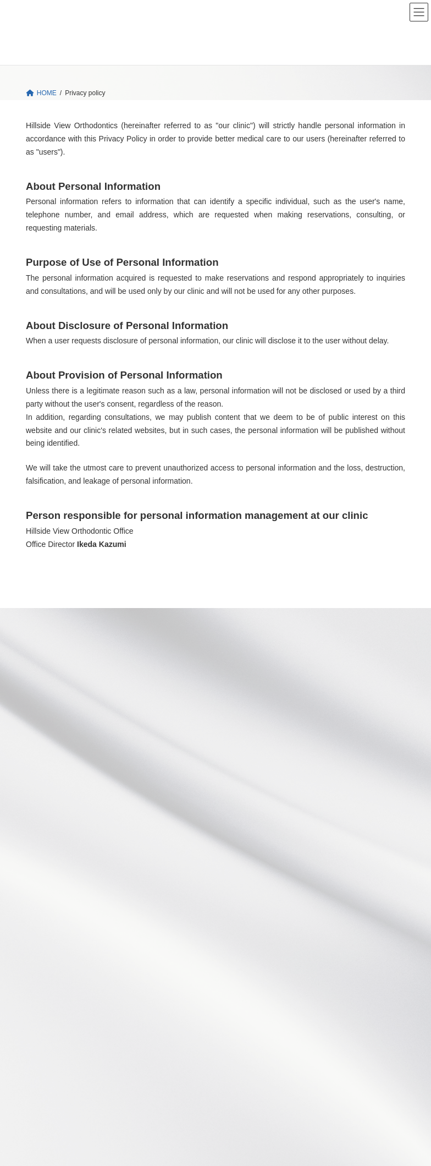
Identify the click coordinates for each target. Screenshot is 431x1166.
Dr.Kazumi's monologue (67, 1021)
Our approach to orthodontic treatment (293, 709)
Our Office (47, 934)
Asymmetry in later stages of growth (296, 884)
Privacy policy (52, 1109)
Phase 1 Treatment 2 (300, 823)
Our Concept (249, 674)
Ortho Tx (243, 692)
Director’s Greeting (66, 951)
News (238, 657)
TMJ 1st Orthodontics (70, 1073)
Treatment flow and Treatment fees (288, 901)
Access (43, 986)
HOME (240, 639)
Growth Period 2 (321, 761)
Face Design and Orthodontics (83, 1056)
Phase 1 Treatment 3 (274, 844)
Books (41, 1039)
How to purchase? (65, 1091)
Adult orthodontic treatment (283, 787)
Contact (43, 1004)
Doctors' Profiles (63, 969)
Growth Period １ (297, 732)
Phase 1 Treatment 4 (296, 866)
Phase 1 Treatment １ (297, 804)
